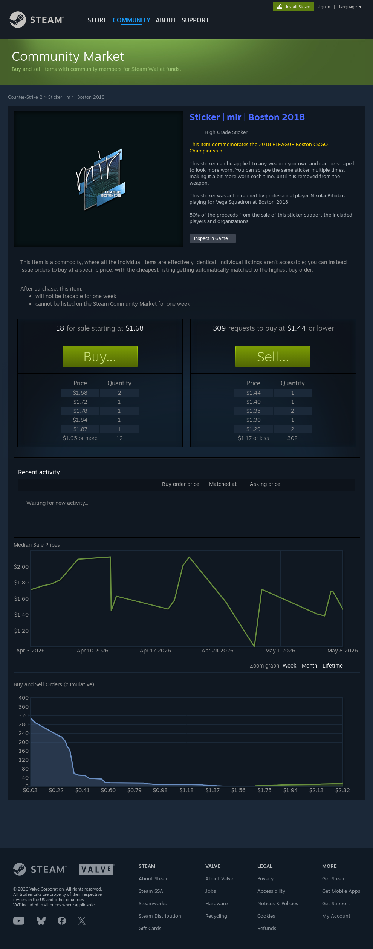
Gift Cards (150, 928)
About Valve (219, 878)
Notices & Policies (277, 903)
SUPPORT (195, 20)
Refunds (266, 928)
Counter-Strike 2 (25, 97)
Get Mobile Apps (341, 891)
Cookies (266, 916)
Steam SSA (151, 891)
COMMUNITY (131, 20)
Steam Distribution (160, 916)
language (348, 6)
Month (309, 665)
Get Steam (334, 878)
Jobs (210, 891)
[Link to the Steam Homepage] (42, 26)
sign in (324, 6)
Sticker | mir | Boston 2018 (76, 97)
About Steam (154, 878)
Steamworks (153, 903)
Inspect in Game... (212, 238)
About (166, 20)
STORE (97, 20)
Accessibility (271, 891)
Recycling (216, 916)
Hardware (216, 903)
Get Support (336, 903)
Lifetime (333, 665)
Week (290, 665)
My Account (336, 916)
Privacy (265, 878)
